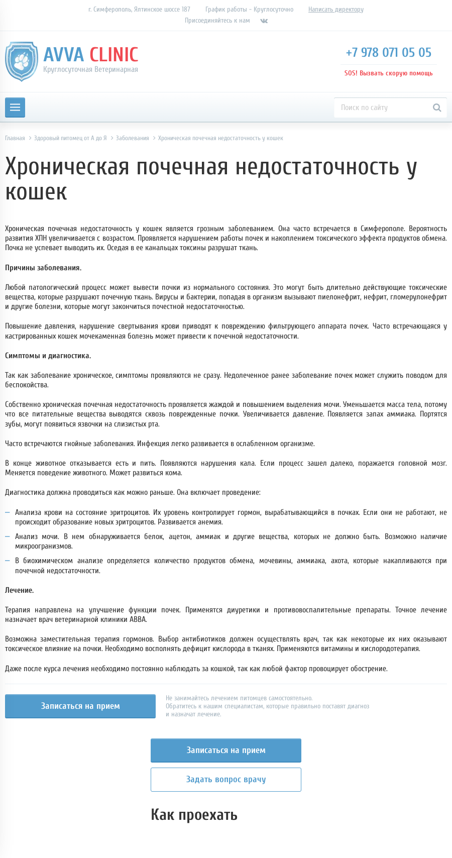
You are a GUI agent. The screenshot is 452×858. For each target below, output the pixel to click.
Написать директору (336, 9)
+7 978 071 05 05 (388, 52)
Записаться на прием (80, 706)
